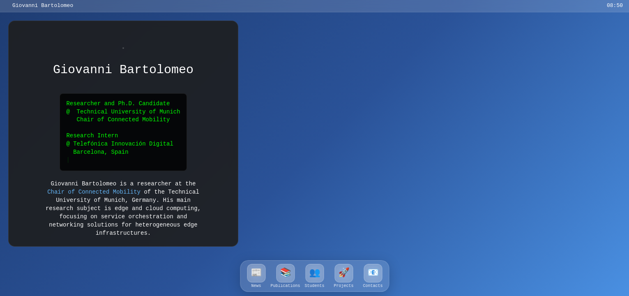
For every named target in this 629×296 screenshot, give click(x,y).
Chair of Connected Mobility (94, 190)
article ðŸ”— (457, 73)
